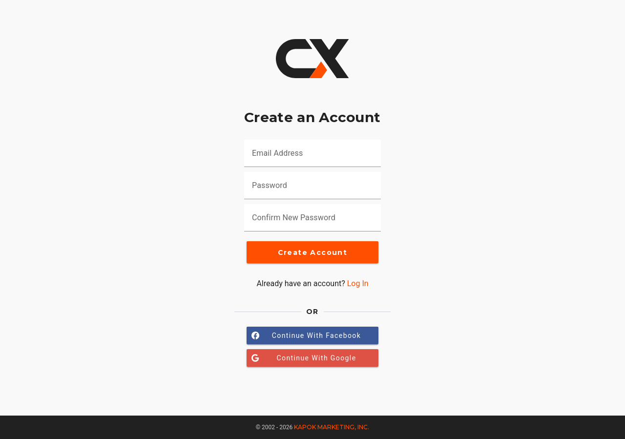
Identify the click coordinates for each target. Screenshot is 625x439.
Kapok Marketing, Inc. (331, 427)
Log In (358, 283)
